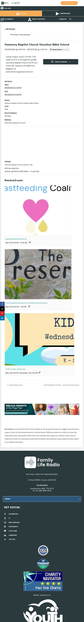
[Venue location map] (42, 143)
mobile (80, 3)
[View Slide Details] (42, 409)
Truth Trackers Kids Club (15, 369)
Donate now (69, 3)
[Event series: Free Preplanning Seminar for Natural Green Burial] (29, 306)
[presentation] (38, 210)
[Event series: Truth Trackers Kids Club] (39, 372)
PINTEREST (13, 527)
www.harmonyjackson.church (15, 123)
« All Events (10, 29)
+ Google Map (34, 171)
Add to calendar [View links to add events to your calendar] (61, 62)
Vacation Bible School (16, 385)
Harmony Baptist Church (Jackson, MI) (18, 165)
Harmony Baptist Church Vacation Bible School (22, 103)
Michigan (8, 116)
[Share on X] (2, 308)
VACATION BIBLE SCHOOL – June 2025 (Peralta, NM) (61, 385)
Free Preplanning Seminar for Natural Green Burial (26, 303)
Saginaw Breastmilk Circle (16, 239)
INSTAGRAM (14, 522)
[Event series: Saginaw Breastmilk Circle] (30, 242)
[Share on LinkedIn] (2, 318)
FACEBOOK (13, 514)
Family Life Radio (22, 3)
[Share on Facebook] (2, 304)
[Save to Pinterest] (2, 313)
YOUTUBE (13, 531)
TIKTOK (12, 539)
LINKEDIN (13, 535)
